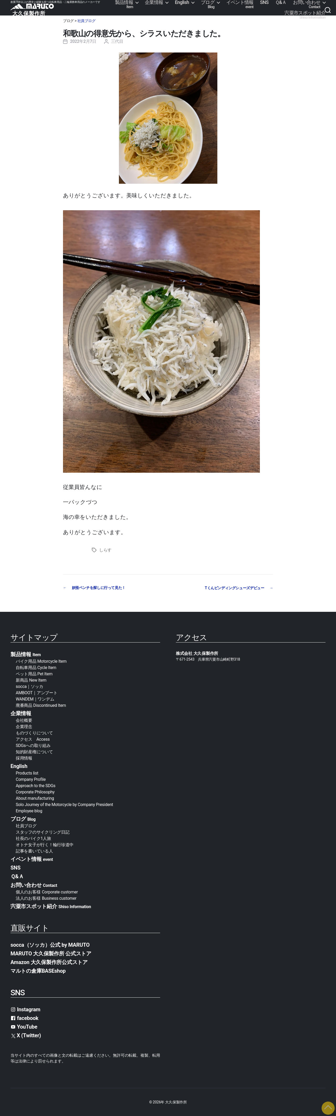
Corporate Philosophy (35, 791)
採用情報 (24, 757)
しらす (105, 550)
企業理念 (24, 726)
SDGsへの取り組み (33, 745)
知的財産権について (34, 751)
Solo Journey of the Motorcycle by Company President (64, 804)
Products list (27, 772)
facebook (24, 1018)
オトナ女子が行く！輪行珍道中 (45, 844)
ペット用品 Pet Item (34, 673)
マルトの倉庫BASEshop (38, 970)
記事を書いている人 (34, 850)
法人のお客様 (46, 898)
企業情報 (154, 2)
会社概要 (26, 720)
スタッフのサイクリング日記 (43, 831)
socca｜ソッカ (29, 686)
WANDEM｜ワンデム (35, 698)
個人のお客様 (47, 891)
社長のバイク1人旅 (33, 838)
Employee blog (29, 810)
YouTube (23, 1026)
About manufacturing (35, 798)
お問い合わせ (306, 4)
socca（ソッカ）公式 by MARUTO (50, 944)
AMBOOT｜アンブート (36, 692)
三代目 (117, 41)
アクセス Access (33, 738)
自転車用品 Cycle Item (36, 667)
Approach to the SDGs (35, 785)
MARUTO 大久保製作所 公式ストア (50, 953)
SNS (264, 2)
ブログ (207, 4)
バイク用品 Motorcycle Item (41, 661)
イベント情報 (240, 4)
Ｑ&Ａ (280, 2)
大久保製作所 (176, 1102)
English (182, 2)
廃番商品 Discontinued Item (41, 705)
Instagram (25, 1009)
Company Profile (31, 779)
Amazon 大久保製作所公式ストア (49, 962)
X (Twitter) (26, 1035)
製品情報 (124, 4)
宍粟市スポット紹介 (305, 15)
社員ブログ (86, 21)
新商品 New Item (31, 679)
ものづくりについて (34, 732)
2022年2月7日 (83, 41)
